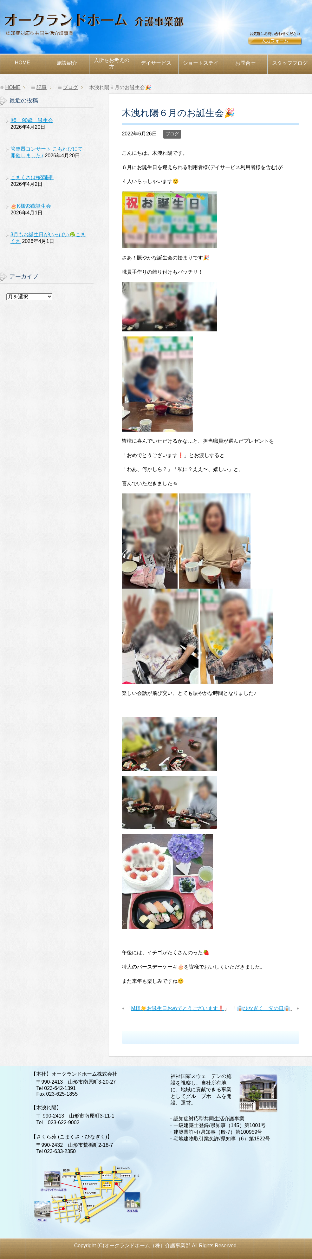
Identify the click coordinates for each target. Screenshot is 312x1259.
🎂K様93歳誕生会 (30, 206)
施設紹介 (67, 63)
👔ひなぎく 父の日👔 (263, 1008)
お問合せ (280, 40)
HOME (22, 62)
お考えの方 (111, 63)
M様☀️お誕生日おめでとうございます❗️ (177, 1008)
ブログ (172, 133)
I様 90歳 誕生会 (31, 120)
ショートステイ (200, 63)
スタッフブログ (290, 63)
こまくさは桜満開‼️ (32, 177)
